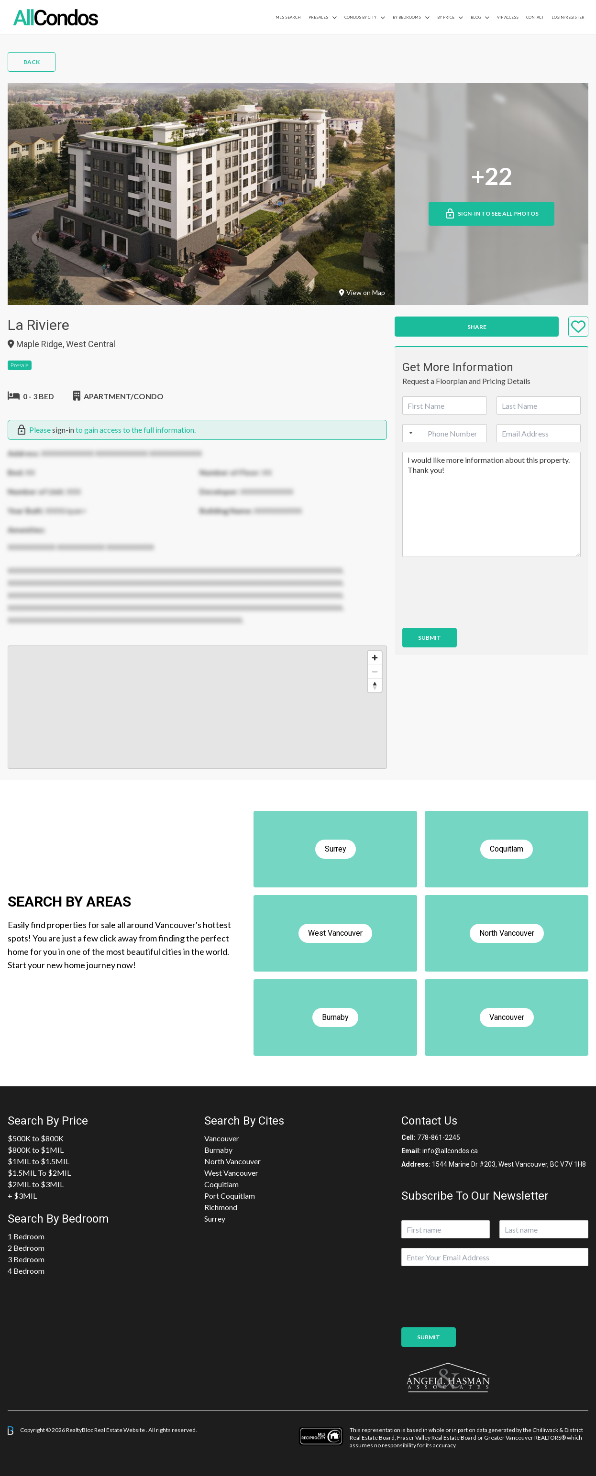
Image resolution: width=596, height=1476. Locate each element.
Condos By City (360, 17)
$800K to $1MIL (36, 1149)
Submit (429, 637)
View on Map (362, 292)
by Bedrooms (407, 17)
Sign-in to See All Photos (491, 213)
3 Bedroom (26, 1259)
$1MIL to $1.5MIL (38, 1161)
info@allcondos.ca (450, 1151)
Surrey (214, 1218)
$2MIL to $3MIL (36, 1184)
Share (476, 326)
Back (31, 62)
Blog (476, 17)
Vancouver (221, 1138)
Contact (535, 17)
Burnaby (218, 1149)
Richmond (220, 1207)
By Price (445, 17)
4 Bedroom (26, 1270)
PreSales (318, 17)
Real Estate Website (120, 1429)
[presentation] (475, 612)
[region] (197, 707)
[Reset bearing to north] (375, 685)
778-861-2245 (438, 1137)
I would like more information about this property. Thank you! (491, 504)
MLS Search (288, 17)
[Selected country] (409, 433)
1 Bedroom (26, 1236)
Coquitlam (221, 1184)
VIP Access (508, 17)
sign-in (63, 429)
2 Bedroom (26, 1247)
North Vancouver (232, 1161)
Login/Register (568, 17)
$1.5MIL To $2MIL (39, 1172)
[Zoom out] (375, 671)
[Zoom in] (375, 658)
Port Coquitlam (229, 1195)
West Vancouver (231, 1172)
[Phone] (444, 433)
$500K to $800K (36, 1138)
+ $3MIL (22, 1195)
